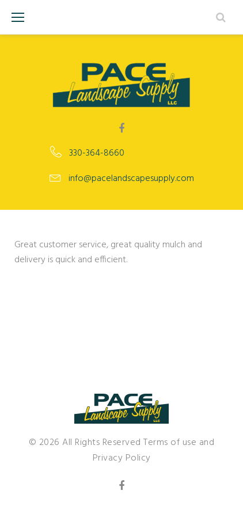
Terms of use (169, 442)
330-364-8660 (96, 153)
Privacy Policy (122, 458)
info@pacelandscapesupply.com (131, 179)
